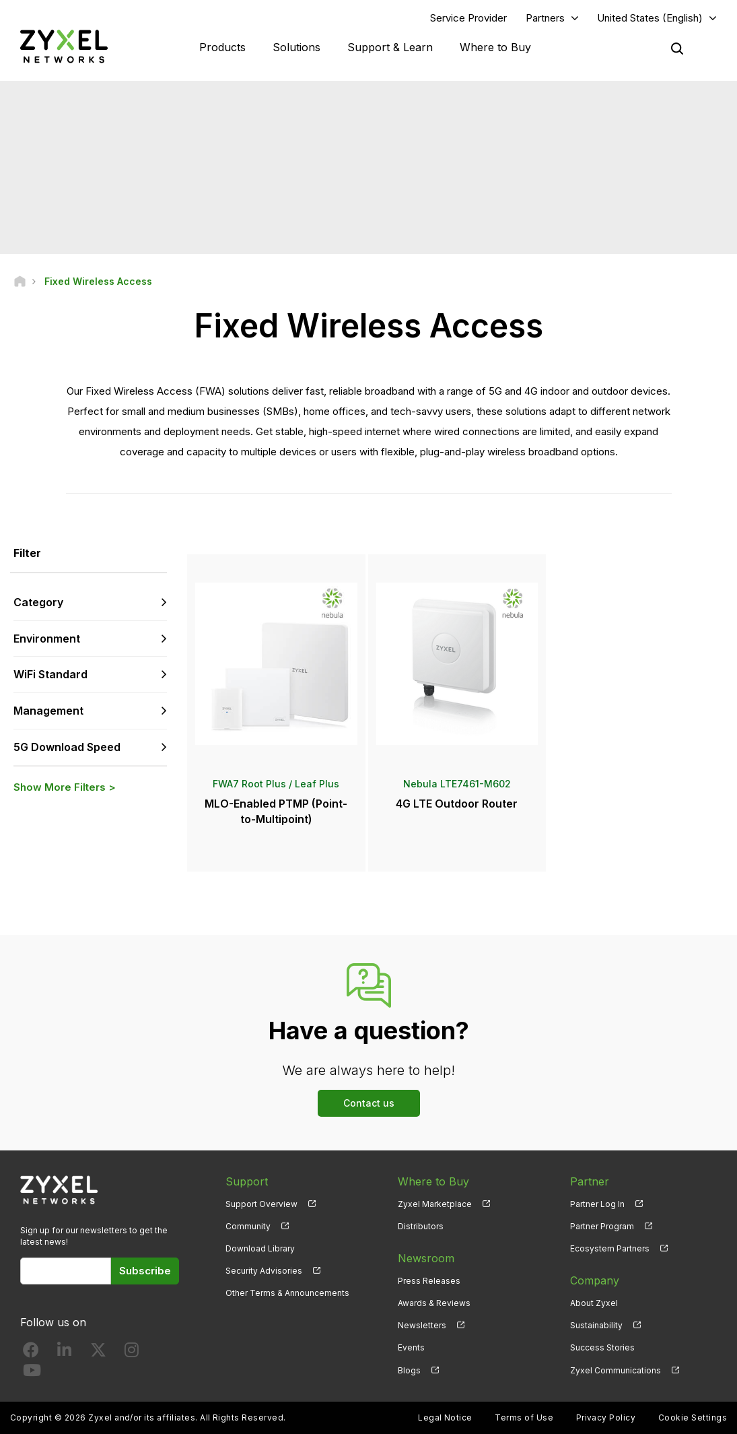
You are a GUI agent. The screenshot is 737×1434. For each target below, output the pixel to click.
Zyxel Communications (615, 1370)
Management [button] (48, 710)
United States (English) (650, 17)
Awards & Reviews (434, 1303)
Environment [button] (46, 638)
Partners (545, 17)
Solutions (296, 47)
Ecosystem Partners (610, 1248)
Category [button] (38, 602)
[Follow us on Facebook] (31, 1353)
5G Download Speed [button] (66, 747)
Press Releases (429, 1281)
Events (411, 1347)
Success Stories (602, 1347)
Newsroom (426, 1258)
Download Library (260, 1248)
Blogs (409, 1370)
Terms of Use (524, 1417)
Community (248, 1226)
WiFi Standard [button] (50, 674)
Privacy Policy (606, 1417)
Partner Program (602, 1226)
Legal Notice (445, 1417)
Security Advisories (263, 1271)
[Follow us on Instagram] (132, 1353)
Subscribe (145, 1270)
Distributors (421, 1226)
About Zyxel (594, 1303)
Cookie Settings (692, 1417)
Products (222, 47)
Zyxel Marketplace (435, 1204)
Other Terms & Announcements (287, 1293)
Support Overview (261, 1204)
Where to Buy (495, 47)
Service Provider (468, 17)
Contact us (368, 1103)
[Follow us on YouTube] (32, 1373)
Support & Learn (390, 47)
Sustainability (596, 1325)
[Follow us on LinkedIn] (64, 1353)
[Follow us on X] (98, 1353)
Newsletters (422, 1325)
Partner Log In (597, 1204)
